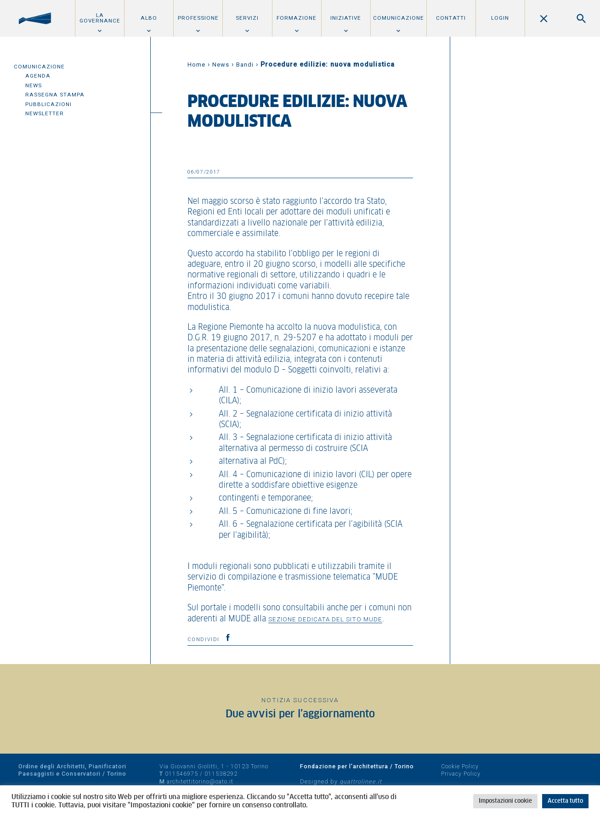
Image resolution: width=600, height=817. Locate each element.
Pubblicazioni (48, 104)
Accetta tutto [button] (565, 801)
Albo (149, 18)
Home (196, 64)
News (33, 85)
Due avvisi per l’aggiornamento (300, 714)
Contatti (451, 18)
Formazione (297, 18)
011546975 (181, 773)
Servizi (247, 18)
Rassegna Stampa (55, 94)
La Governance (99, 18)
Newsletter (44, 113)
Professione (198, 18)
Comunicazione (398, 18)
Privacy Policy (461, 773)
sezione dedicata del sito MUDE (325, 619)
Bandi (245, 64)
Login (500, 18)
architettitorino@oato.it (200, 781)
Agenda (38, 76)
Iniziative (345, 18)
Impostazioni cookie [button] (505, 801)
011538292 (221, 773)
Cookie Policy (460, 766)
